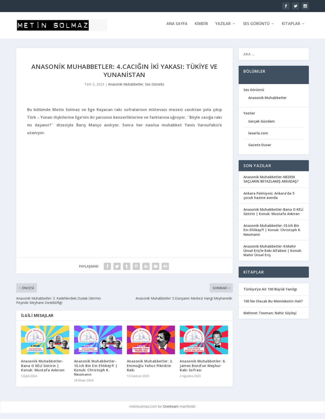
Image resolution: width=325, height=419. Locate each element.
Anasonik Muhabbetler (125, 87)
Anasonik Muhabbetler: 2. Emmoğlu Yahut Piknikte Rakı (150, 368)
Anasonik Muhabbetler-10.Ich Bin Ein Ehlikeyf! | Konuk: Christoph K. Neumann (96, 371)
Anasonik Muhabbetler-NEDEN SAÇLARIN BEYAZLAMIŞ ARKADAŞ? (270, 182)
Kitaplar (291, 27)
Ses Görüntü (256, 27)
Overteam (171, 409)
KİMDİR (201, 27)
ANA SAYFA (176, 27)
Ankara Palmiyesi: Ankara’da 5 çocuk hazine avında (268, 198)
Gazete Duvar (259, 148)
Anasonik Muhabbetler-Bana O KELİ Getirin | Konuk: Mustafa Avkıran (42, 368)
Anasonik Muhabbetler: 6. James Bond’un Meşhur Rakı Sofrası (203, 368)
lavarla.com (258, 136)
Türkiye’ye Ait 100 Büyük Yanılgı (270, 292)
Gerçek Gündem (261, 124)
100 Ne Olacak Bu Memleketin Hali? (273, 304)
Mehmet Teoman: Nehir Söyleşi (270, 316)
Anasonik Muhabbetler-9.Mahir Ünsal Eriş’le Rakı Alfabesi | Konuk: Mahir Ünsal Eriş (272, 254)
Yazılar (223, 27)
